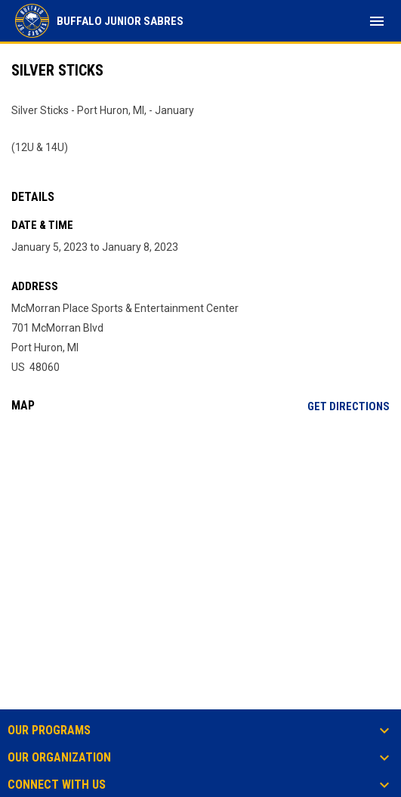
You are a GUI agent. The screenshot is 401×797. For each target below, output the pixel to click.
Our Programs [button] (49, 730)
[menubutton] (377, 21)
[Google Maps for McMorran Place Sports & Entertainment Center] (200, 540)
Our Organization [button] (59, 758)
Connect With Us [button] (57, 785)
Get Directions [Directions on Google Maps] (348, 406)
